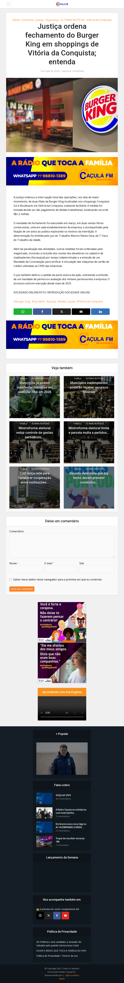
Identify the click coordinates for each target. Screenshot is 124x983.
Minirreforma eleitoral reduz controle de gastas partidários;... (34, 432)
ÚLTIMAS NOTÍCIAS (73, 20)
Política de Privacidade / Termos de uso (57, 955)
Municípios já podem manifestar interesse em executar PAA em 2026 (35, 387)
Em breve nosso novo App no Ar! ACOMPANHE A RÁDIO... (71, 826)
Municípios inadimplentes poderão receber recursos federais (89, 387)
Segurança (52, 20)
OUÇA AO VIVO (63, 795)
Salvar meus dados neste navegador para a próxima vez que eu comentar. (57, 579)
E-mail (49, 563)
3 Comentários (63, 816)
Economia (27, 20)
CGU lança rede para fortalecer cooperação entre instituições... (34, 477)
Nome (14, 563)
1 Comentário (62, 845)
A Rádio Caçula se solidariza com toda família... (71, 811)
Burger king (23, 301)
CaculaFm (39, 301)
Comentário (16, 531)
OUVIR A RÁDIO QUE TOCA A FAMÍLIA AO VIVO (61, 950)
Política (23, 378)
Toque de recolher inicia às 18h (70, 840)
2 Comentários (63, 830)
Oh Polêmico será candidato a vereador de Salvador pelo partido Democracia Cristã (58, 943)
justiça (52, 301)
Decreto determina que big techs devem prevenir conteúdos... (89, 477)
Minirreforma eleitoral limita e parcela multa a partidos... (89, 430)
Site (81, 563)
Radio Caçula (67, 301)
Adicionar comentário (73, 71)
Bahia (16, 20)
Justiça (39, 20)
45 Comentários (63, 798)
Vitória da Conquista (99, 20)
